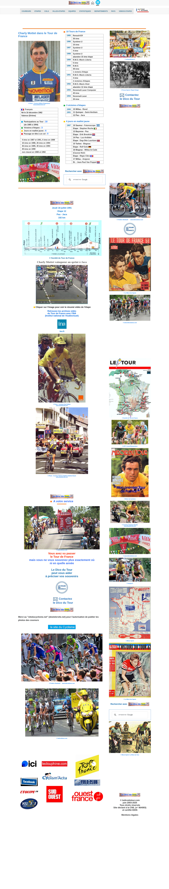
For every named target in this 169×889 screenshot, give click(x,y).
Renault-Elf (78, 36)
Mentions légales (129, 815)
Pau (87, 131)
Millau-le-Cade (91, 150)
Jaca (83, 115)
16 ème (76, 45)
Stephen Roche (87, 128)
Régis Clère (85, 156)
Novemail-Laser (80, 96)
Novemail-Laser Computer (84, 90)
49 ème (76, 69)
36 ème (76, 39)
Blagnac (87, 144)
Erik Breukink (86, 134)
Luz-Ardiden (86, 137)
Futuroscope (89, 125)
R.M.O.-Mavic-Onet (81, 84)
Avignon (86, 159)
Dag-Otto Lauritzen (88, 141)
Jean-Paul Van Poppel (87, 162)
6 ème (75, 63)
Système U (77, 42)
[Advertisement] (84, 22)
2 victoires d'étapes (81, 81)
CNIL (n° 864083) (138, 807)
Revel (85, 109)
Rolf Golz (84, 147)
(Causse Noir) (79, 153)
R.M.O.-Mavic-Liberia (82, 60)
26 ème (76, 99)
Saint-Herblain (91, 112)
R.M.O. (76, 66)
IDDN (134, 810)
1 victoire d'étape (80, 72)
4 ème (75, 51)
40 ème (76, 93)
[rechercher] (84, 179)
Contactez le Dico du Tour (62, 600)
